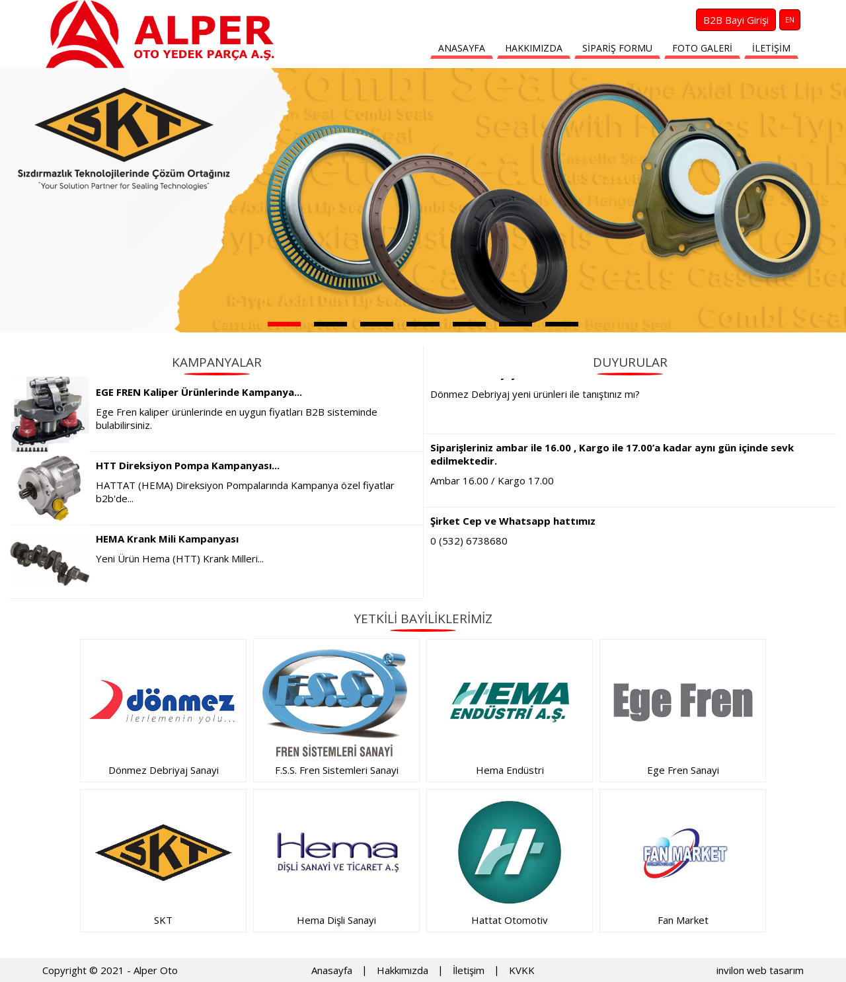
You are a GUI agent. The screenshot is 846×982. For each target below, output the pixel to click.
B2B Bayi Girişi (736, 19)
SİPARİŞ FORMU (617, 48)
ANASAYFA (461, 48)
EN (789, 19)
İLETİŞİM (771, 48)
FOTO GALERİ (702, 48)
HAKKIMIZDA (533, 48)
